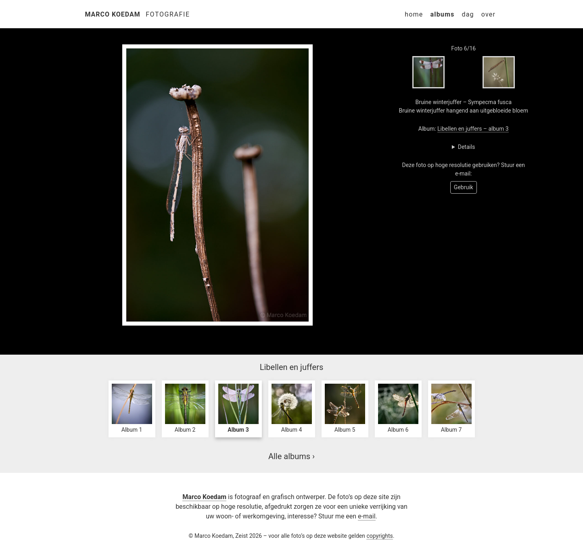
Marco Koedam (112, 14)
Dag (468, 14)
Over (488, 14)
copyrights (379, 536)
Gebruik (463, 187)
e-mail (366, 516)
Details (466, 147)
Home (414, 14)
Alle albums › (291, 456)
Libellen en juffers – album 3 (473, 128)
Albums (442, 14)
